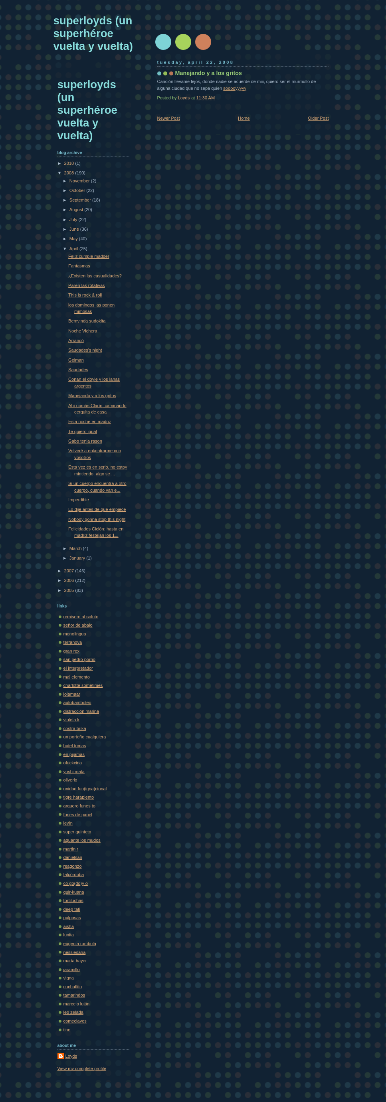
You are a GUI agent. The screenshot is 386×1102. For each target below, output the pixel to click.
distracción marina (81, 711)
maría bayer (75, 960)
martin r (70, 849)
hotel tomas (74, 745)
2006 (69, 580)
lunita (68, 934)
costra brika (74, 728)
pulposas (72, 917)
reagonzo (72, 866)
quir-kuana (73, 892)
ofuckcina (72, 762)
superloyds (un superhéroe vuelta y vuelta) (93, 33)
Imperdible (78, 499)
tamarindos (74, 995)
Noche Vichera (82, 330)
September (80, 200)
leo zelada (73, 1012)
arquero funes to (79, 805)
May (74, 238)
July (74, 219)
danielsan (72, 857)
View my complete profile (82, 1068)
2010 (69, 163)
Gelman (76, 360)
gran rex (71, 651)
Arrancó (76, 340)
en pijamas (74, 754)
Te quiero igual (82, 431)
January (77, 558)
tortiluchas (73, 900)
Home (243, 118)
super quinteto (77, 831)
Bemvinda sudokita (86, 321)
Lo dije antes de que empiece (97, 509)
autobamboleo (77, 702)
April (74, 248)
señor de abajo (78, 625)
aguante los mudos (82, 840)
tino (67, 1029)
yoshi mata (74, 771)
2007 (69, 570)
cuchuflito (72, 986)
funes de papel (77, 814)
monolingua (74, 633)
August (76, 209)
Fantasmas (79, 265)
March (76, 548)
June (74, 229)
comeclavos (75, 1021)
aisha (68, 926)
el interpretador (78, 668)
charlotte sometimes (83, 685)
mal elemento (76, 677)
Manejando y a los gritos (92, 395)
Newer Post (168, 118)
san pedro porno (79, 659)
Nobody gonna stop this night (96, 519)
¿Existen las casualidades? (95, 275)
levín (68, 823)
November (80, 180)
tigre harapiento (78, 797)
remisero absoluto (81, 616)
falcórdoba (73, 874)
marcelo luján (76, 1003)
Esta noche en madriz (89, 421)
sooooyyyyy (234, 88)
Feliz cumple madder (88, 256)
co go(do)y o (75, 883)
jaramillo (71, 969)
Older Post (318, 118)
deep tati (71, 909)
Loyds (71, 1056)
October (77, 190)
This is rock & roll (85, 295)
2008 (69, 172)
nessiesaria (74, 952)
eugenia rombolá (79, 943)
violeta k (71, 719)
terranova (72, 642)
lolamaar (71, 694)
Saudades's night (85, 350)
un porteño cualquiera (84, 736)
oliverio (70, 780)
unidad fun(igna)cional (85, 788)
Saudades (78, 369)
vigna (68, 977)
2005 (69, 590)
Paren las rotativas (86, 285)
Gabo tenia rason (85, 441)
